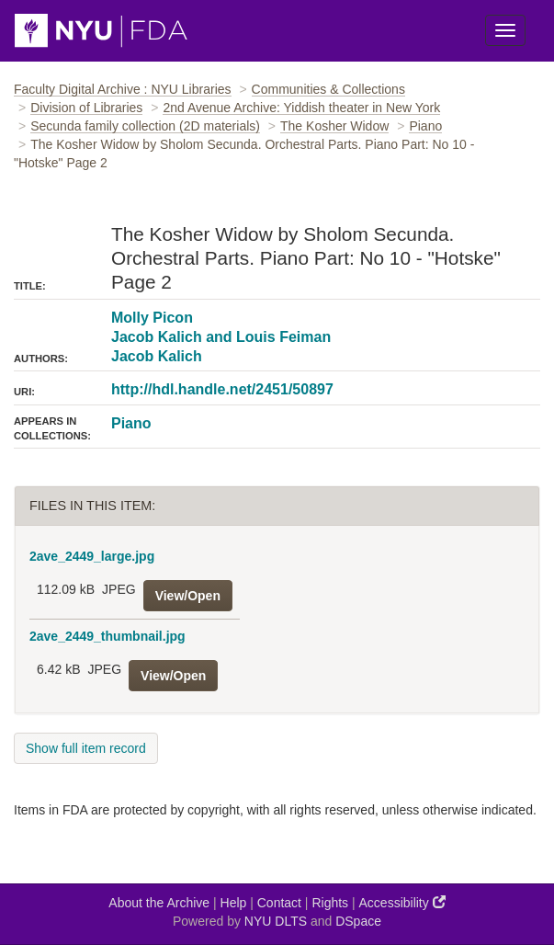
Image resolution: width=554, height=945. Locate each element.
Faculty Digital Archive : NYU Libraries (123, 89)
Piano (425, 126)
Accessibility (402, 902)
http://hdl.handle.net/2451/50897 (222, 389)
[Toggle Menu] (505, 30)
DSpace (358, 921)
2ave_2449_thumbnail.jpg (107, 636)
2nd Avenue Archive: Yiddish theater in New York (301, 107)
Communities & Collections (328, 89)
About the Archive (158, 902)
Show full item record (86, 748)
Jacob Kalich (156, 356)
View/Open (187, 595)
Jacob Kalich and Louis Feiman (221, 337)
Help (233, 902)
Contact (279, 902)
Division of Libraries (86, 107)
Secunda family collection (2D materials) (145, 126)
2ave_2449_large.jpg (91, 556)
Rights (329, 902)
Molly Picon (152, 317)
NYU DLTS (275, 921)
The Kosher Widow (334, 126)
